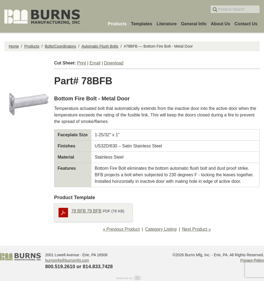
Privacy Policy (252, 260)
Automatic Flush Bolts (99, 46)
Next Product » (196, 229)
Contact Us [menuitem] (246, 23)
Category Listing (161, 229)
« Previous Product (121, 229)
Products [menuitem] (117, 23)
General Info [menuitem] (193, 23)
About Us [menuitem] (220, 23)
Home (14, 46)
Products (31, 46)
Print (81, 63)
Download (113, 63)
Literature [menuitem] (166, 23)
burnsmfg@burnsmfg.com (67, 260)
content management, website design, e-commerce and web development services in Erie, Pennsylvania (132, 277)
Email (95, 63)
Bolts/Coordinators (60, 46)
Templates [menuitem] (141, 23)
